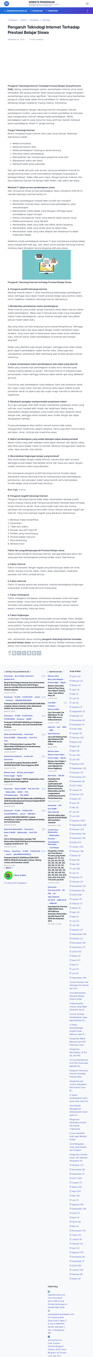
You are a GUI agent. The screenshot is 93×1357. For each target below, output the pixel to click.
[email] (39, 653)
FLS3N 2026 (27, 697)
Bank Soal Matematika (13, 734)
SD (54, 893)
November (77, 719)
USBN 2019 (61, 900)
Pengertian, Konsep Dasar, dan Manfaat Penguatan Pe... (78, 1144)
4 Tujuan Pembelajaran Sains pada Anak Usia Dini (79, 1086)
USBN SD (53, 903)
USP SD (61, 776)
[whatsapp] (24, 653)
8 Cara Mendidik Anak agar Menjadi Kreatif (78, 1123)
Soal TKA (33, 737)
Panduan (9, 700)
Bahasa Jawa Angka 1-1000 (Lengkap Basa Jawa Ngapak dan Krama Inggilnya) (24, 780)
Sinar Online (20, 875)
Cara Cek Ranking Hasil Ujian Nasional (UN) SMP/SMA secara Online (57, 740)
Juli (74, 702)
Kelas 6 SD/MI (9, 737)
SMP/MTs (31, 814)
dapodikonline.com (56, 1278)
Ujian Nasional (54, 733)
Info (58, 727)
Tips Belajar (54, 847)
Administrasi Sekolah (13, 756)
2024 (75, 1206)
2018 (75, 838)
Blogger (66, 1352)
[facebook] (14, 653)
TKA (6, 741)
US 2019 (51, 900)
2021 (76, 1164)
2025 (75, 1219)
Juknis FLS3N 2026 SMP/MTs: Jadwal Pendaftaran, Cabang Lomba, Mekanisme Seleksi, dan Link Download (24, 819)
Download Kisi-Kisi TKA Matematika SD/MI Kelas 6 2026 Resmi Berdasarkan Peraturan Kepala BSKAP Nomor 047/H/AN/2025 (24, 800)
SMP (51, 730)
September (77, 710)
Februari (76, 681)
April (75, 689)
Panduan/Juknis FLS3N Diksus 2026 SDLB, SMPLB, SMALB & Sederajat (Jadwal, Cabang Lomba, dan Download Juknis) (22, 859)
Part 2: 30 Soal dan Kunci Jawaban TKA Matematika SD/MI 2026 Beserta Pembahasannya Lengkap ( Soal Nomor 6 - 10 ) (24, 841)
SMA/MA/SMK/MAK (23, 700)
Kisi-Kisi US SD (54, 890)
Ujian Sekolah (53, 812)
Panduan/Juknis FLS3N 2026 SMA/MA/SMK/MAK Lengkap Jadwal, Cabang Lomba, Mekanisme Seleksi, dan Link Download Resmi (24, 705)
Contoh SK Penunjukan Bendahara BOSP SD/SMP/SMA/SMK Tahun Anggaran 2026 (21, 764)
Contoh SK (28, 756)
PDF (49, 893)
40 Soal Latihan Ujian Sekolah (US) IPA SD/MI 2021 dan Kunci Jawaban (57, 819)
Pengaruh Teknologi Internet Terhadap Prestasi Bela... (79, 1063)
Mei (74, 693)
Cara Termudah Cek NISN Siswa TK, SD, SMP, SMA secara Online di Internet (56, 716)
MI (63, 890)
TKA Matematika (11, 795)
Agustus (76, 706)
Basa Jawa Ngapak (55, 679)
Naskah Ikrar (9, 679)
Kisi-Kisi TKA (33, 789)
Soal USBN (52, 809)
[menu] (6, 3)
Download (8, 676)
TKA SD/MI (24, 795)
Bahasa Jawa (9, 772)
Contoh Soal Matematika (53, 831)
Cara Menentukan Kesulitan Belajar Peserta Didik (78, 987)
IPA (59, 805)
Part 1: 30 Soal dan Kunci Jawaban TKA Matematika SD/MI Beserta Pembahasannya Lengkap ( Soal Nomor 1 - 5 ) (22, 746)
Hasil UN (51, 727)
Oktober (76, 715)
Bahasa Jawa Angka (25, 772)
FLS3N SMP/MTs (11, 814)
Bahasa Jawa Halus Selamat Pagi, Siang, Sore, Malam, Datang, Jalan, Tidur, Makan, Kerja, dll (56, 691)
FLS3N (17, 697)
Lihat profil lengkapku (15, 883)
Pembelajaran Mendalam (53, 843)
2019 (76, 889)
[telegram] (29, 653)
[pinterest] (34, 653)
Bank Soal (52, 776)
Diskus (7, 851)
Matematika (22, 737)
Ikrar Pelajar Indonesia (24, 676)
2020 (75, 944)
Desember (77, 723)
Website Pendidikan (42, 2)
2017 (76, 783)
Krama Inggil (9, 776)
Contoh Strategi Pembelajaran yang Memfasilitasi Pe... (78, 1008)
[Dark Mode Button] (87, 3)
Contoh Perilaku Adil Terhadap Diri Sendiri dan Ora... (79, 977)
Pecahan (51, 839)
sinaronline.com (55, 1322)
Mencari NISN (53, 709)
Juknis (37, 697)
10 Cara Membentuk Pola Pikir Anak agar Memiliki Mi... (79, 1052)
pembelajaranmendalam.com (61, 1297)
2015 (75, 676)
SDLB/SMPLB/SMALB (22, 854)
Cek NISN (51, 703)
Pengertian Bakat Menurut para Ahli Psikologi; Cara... (78, 1032)
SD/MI (28, 719)
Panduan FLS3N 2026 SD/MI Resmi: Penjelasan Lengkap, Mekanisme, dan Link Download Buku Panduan (23, 724)
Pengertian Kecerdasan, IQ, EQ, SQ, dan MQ (78, 1042)
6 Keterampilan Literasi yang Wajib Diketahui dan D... (78, 998)
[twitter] (19, 653)
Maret (75, 685)
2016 (76, 727)
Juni (74, 698)
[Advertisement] (46, 61)
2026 (75, 1249)
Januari (76, 732)
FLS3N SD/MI (9, 719)
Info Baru (51, 706)
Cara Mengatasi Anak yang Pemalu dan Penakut (78, 1134)
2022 (75, 1198)
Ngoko (19, 776)
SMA (64, 727)
